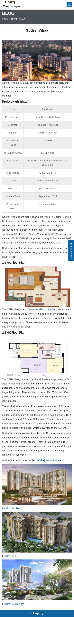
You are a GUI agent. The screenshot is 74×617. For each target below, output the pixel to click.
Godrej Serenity (13, 604)
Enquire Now (71, 250)
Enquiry (37, 613)
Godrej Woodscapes (49, 460)
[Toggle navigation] (69, 4)
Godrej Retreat (12, 508)
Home (5, 19)
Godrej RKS (10, 556)
